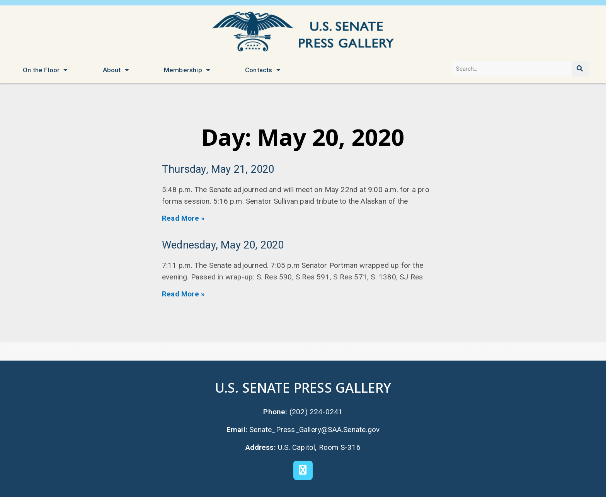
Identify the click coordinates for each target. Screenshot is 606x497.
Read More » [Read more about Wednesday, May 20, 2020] (183, 293)
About (116, 70)
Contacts (263, 70)
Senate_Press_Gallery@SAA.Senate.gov (314, 429)
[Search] (580, 69)
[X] (303, 470)
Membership (187, 70)
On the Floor (45, 70)
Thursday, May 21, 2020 (218, 169)
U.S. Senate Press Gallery (303, 387)
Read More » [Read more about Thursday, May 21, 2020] (183, 218)
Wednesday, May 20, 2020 (223, 245)
